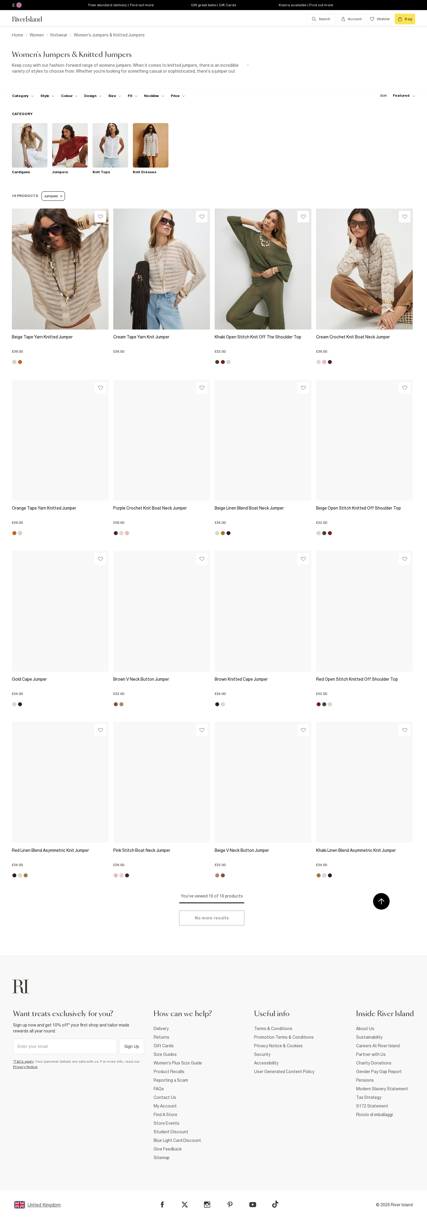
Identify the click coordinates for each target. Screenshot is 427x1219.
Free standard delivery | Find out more (121, 5)
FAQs (159, 1088)
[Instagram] (207, 1205)
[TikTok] (275, 1204)
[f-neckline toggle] (154, 95)
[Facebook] (162, 1205)
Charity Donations (373, 1063)
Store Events (166, 1123)
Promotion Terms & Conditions (284, 1037)
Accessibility (266, 1063)
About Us (365, 1028)
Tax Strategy (368, 1097)
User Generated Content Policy (284, 1071)
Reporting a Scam (171, 1080)
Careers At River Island (378, 1045)
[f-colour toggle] (69, 95)
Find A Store (165, 1114)
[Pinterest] (230, 1205)
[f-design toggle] (93, 95)
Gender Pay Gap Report (379, 1071)
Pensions (365, 1080)
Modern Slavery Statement (382, 1088)
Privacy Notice (25, 1067)
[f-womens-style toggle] (48, 95)
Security (262, 1054)
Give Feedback (168, 1149)
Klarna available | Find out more (306, 5)
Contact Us (165, 1097)
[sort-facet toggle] (396, 95)
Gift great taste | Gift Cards (213, 5)
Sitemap (162, 1157)
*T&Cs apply (23, 1061)
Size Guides (165, 1054)
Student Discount (171, 1131)
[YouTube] (253, 1205)
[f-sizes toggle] (115, 95)
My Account (165, 1106)
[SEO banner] (130, 68)
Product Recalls (169, 1071)
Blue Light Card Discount (177, 1140)
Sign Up (131, 1046)
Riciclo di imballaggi (374, 1114)
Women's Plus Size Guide (178, 1063)
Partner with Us (371, 1054)
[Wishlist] (100, 216)
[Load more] (211, 918)
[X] (184, 1205)
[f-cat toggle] (22, 95)
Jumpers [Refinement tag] (53, 196)
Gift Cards (164, 1045)
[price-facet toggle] (178, 95)
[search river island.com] (321, 19)
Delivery (161, 1028)
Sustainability (369, 1037)
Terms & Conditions (273, 1028)
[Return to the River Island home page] (31, 19)
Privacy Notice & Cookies (278, 1045)
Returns (161, 1037)
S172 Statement (372, 1106)
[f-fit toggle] (132, 95)
